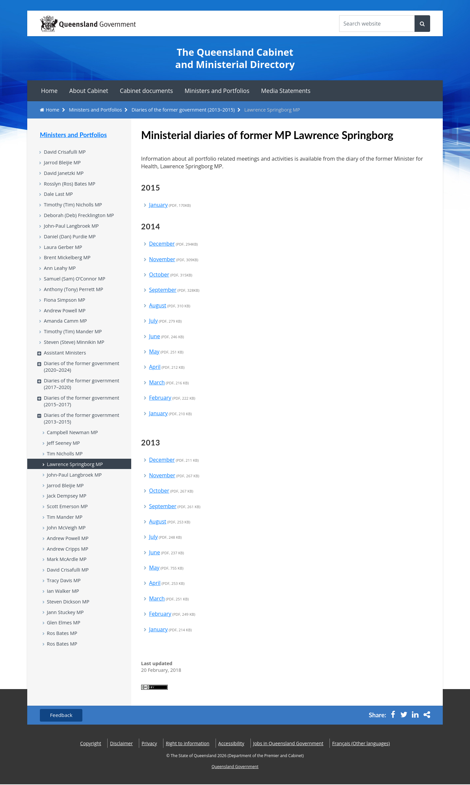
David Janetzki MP (65, 174)
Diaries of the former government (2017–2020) (83, 395)
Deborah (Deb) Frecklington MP (80, 218)
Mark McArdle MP (67, 580)
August (169, 305)
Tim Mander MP (65, 535)
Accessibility (231, 744)
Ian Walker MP (64, 613)
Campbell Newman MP (73, 446)
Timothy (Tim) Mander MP (74, 341)
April (167, 366)
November (173, 259)
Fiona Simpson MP (65, 307)
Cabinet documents (146, 91)
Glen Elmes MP (64, 646)
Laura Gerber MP (64, 252)
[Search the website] (377, 23)
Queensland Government (235, 767)
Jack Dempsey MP (67, 513)
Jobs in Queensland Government (288, 744)
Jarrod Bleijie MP (63, 163)
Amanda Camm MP (66, 329)
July (165, 320)
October (170, 274)
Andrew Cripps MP (68, 568)
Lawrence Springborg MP (76, 480)
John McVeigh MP (67, 546)
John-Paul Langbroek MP (72, 229)
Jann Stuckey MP (66, 635)
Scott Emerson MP (68, 524)
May (166, 351)
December (173, 243)
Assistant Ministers (66, 362)
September (174, 289)
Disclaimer (121, 744)
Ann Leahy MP (60, 274)
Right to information (187, 744)
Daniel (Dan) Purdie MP (71, 241)
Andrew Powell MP (66, 318)
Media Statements (286, 91)
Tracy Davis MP (64, 602)
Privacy (149, 744)
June (166, 336)
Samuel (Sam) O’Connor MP (76, 285)
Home (49, 91)
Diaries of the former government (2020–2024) (83, 377)
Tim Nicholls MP (65, 468)
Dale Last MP (59, 196)
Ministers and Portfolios (217, 91)
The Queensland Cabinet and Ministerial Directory (235, 58)
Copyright (90, 744)
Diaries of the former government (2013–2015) (183, 110)
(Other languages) (361, 744)
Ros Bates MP (63, 657)
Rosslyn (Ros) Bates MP (71, 185)
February (172, 397)
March (169, 382)
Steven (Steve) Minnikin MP (75, 352)
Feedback (62, 715)
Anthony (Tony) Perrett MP (75, 296)
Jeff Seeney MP (64, 457)
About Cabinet (88, 91)
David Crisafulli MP (66, 152)
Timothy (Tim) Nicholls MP (74, 207)
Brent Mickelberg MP (68, 263)
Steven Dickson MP (69, 624)
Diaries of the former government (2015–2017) (83, 414)
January (170, 204)
